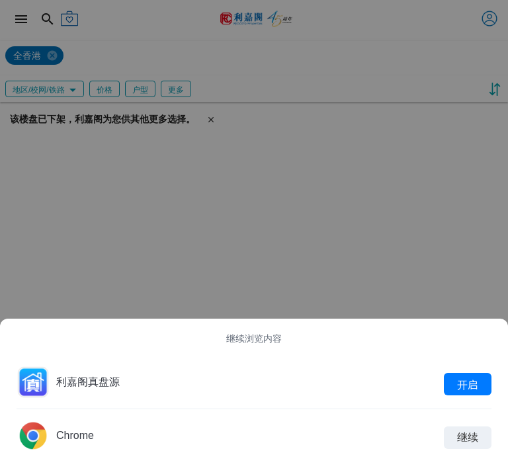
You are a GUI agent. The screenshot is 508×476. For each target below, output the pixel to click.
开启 (467, 384)
